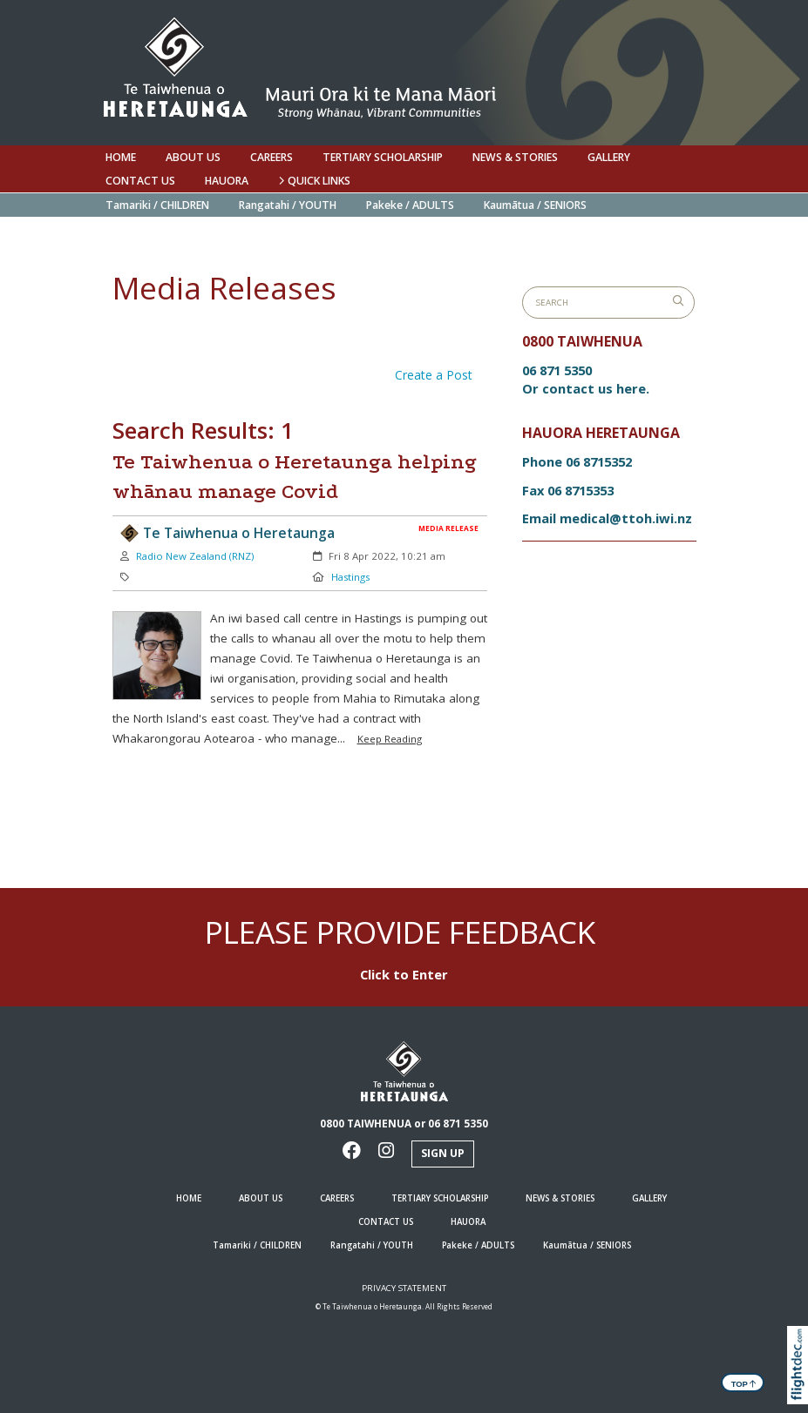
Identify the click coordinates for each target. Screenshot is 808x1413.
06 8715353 (580, 490)
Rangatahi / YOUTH (287, 205)
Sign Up (443, 1153)
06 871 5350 (557, 370)
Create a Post (433, 375)
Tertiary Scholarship (383, 157)
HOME (120, 157)
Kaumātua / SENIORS (535, 205)
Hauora (226, 180)
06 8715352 (599, 461)
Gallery (608, 157)
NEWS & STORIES (515, 157)
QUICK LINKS (314, 180)
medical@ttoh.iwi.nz (626, 518)
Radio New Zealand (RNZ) (195, 555)
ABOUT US (193, 157)
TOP (743, 1383)
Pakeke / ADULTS (410, 205)
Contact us (140, 180)
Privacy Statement (404, 1288)
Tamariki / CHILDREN (157, 205)
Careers (271, 157)
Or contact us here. (585, 388)
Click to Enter (404, 974)
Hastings (350, 576)
